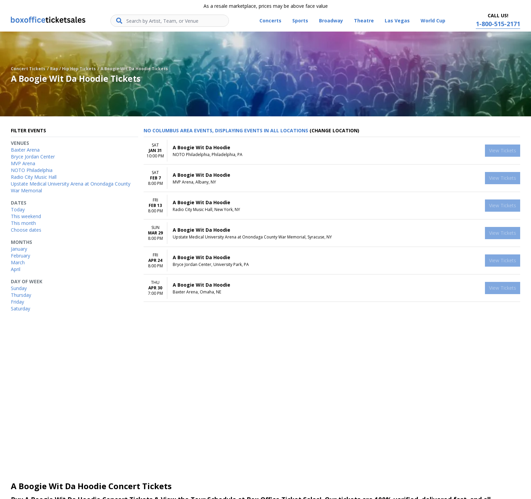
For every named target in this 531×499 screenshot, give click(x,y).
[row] (332, 151)
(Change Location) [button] (334, 130)
